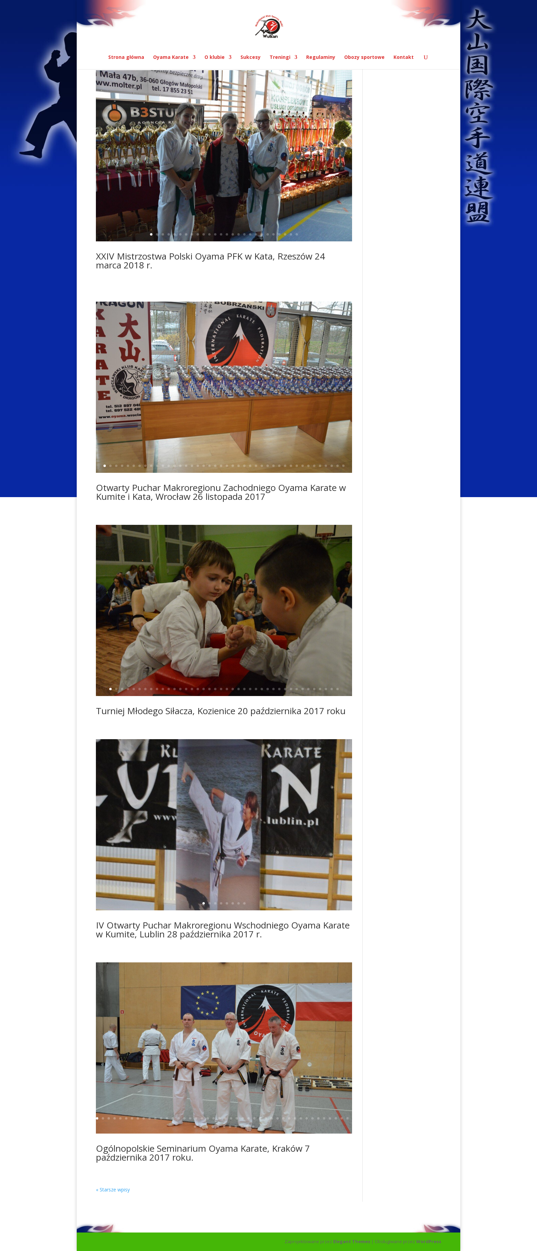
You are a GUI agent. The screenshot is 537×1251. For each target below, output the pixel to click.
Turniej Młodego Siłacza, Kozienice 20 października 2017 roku (221, 711)
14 (227, 234)
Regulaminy (320, 57)
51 (230, 1126)
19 (256, 234)
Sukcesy (250, 57)
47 (206, 1126)
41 (337, 466)
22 (273, 234)
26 (297, 234)
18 (250, 234)
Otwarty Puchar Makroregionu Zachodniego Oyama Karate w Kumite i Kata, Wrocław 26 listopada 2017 (221, 492)
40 (331, 466)
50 (224, 1126)
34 (297, 466)
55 (253, 1126)
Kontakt (404, 57)
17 (244, 234)
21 (267, 234)
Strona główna (126, 57)
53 (241, 1126)
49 (218, 1126)
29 (267, 466)
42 (343, 466)
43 (341, 1118)
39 (326, 466)
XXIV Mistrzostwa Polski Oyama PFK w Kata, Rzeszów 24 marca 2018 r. (210, 260)
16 (238, 234)
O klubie (214, 57)
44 (347, 1118)
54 (247, 1126)
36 (308, 466)
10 (203, 234)
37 (314, 466)
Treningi (280, 57)
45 (195, 1126)
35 (302, 466)
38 (320, 466)
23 (279, 234)
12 (215, 234)
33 (291, 466)
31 (279, 466)
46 (201, 1126)
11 (209, 234)
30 (273, 466)
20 (262, 234)
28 (262, 466)
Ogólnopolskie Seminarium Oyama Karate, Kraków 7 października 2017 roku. (203, 1152)
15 (233, 234)
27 (256, 466)
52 (236, 1126)
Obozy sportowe (364, 57)
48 (212, 1126)
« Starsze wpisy (113, 1189)
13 (221, 234)
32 (285, 466)
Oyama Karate (171, 57)
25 (291, 234)
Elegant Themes (351, 1241)
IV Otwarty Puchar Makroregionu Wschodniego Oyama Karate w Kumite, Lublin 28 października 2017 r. (223, 929)
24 (285, 234)
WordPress (428, 1241)
